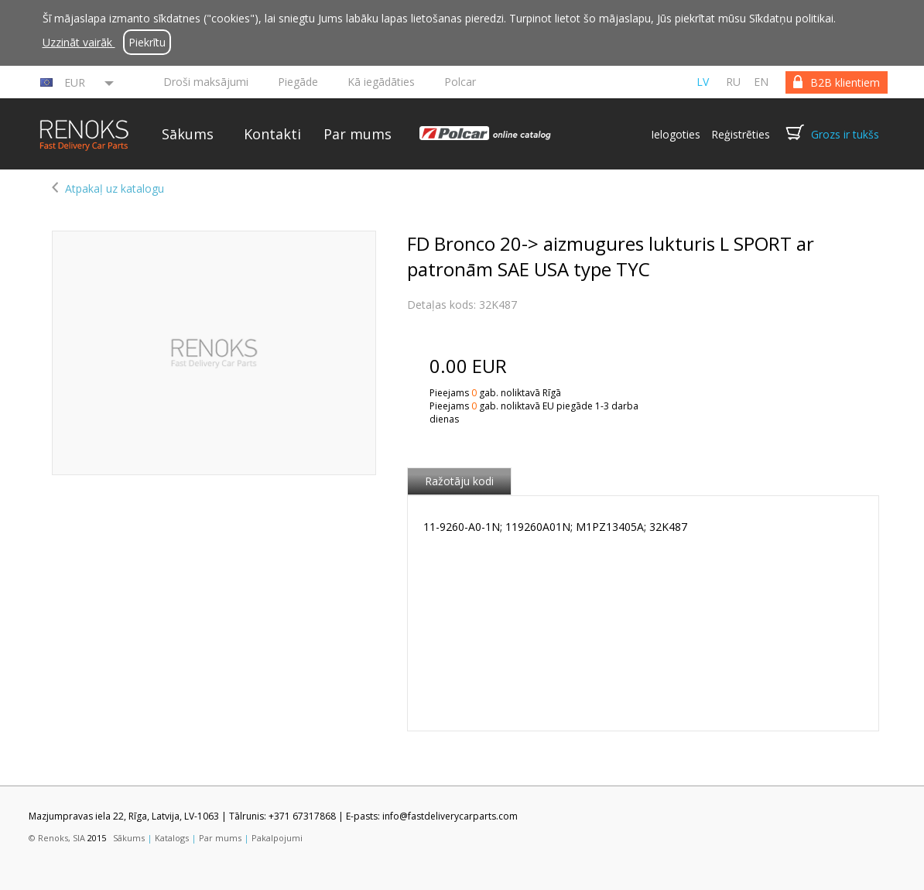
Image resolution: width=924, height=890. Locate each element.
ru (733, 81)
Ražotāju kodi (459, 481)
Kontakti (272, 134)
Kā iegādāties (381, 81)
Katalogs (172, 838)
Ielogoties (675, 134)
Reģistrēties (740, 134)
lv (702, 81)
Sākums (188, 134)
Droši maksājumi (205, 81)
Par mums (357, 134)
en (761, 81)
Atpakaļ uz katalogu (114, 188)
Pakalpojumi (277, 838)
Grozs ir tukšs (845, 134)
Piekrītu (147, 42)
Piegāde (298, 81)
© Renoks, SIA (57, 838)
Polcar (460, 81)
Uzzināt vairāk (79, 42)
